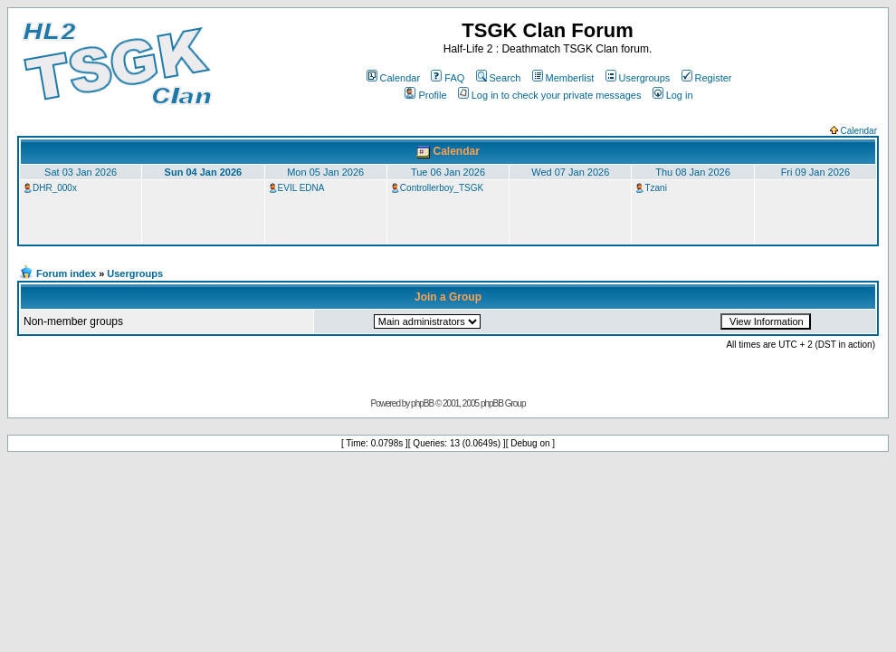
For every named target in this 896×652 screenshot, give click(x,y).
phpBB (422, 403)
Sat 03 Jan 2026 (80, 172)
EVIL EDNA (301, 188)
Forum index (66, 273)
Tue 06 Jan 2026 (448, 172)
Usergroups (638, 77)
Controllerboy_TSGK (441, 188)
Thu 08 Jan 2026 (692, 172)
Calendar (394, 77)
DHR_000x (55, 188)
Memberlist (563, 77)
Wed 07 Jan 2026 (570, 172)
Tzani (655, 188)
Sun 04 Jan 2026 (204, 172)
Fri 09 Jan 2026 (815, 172)
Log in (673, 95)
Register (707, 77)
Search (498, 77)
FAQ (447, 77)
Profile (425, 95)
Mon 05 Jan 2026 (325, 172)
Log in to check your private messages (550, 95)
